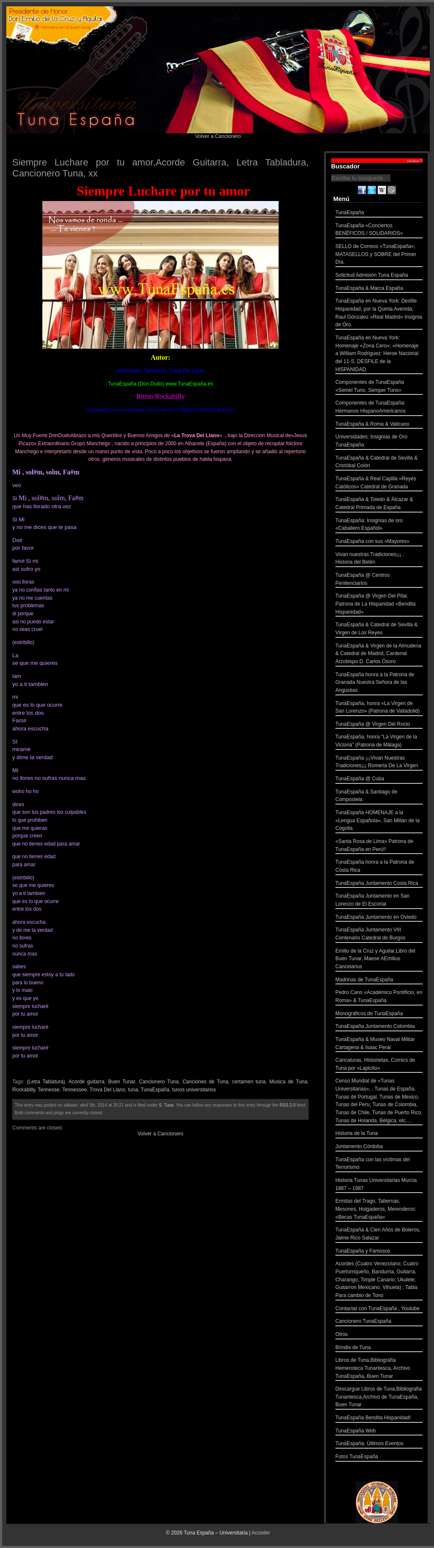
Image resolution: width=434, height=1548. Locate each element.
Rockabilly (23, 1090)
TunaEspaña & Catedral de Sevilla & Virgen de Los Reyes (379, 629)
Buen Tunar (121, 1082)
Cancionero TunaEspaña (379, 1322)
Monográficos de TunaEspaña (379, 1015)
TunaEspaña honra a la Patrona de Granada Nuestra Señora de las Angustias (379, 683)
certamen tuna (248, 1082)
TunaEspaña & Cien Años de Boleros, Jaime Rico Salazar (379, 1234)
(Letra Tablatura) (46, 1082)
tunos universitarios (194, 1090)
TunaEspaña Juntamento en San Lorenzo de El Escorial (379, 901)
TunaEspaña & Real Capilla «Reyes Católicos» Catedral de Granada (379, 483)
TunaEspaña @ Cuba (379, 780)
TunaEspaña (155, 1090)
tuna (133, 1090)
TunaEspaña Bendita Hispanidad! (379, 1419)
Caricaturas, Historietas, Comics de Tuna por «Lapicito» (379, 1065)
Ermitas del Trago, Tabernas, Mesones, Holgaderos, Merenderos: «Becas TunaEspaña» (379, 1210)
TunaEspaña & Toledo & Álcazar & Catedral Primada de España (379, 504)
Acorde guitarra (86, 1082)
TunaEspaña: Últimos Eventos (379, 1445)
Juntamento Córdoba (379, 1147)
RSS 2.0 (287, 1105)
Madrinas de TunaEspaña (379, 981)
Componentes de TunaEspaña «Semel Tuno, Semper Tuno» (379, 387)
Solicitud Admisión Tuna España (379, 276)
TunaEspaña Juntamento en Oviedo (379, 918)
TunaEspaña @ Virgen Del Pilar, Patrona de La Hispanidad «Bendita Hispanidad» (379, 605)
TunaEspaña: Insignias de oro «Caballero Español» (379, 525)
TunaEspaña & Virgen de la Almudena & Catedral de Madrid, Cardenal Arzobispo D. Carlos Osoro (379, 655)
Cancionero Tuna (159, 1082)
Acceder (261, 1533)
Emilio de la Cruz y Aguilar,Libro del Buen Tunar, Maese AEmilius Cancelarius (379, 960)
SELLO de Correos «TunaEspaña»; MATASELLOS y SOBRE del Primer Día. (379, 255)
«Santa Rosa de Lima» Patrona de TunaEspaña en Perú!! (379, 846)
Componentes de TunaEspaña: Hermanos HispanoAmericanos (379, 408)
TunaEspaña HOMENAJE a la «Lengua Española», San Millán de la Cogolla (379, 821)
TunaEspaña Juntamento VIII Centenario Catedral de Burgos (379, 934)
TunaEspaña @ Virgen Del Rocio (379, 725)
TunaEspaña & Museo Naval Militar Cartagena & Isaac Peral (379, 1044)
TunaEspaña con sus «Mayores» (379, 542)
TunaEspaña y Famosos (379, 1252)
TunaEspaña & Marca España (379, 289)
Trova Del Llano (107, 1090)
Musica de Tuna (288, 1082)
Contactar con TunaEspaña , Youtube (379, 1310)
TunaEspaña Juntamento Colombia (379, 1027)
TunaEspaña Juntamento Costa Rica (379, 884)
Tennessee (74, 1090)
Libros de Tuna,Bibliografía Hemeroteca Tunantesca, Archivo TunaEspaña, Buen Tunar (379, 1369)
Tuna (168, 1105)
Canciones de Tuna (205, 1082)
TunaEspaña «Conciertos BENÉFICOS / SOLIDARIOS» (379, 230)
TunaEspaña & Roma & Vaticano (379, 425)
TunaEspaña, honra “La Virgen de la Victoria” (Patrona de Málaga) (379, 741)
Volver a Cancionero (218, 136)
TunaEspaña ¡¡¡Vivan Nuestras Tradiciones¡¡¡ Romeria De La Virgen (379, 763)
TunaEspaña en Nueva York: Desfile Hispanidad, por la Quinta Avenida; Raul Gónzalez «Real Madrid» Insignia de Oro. (379, 314)
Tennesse (48, 1090)
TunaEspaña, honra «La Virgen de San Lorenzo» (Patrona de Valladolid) (379, 708)
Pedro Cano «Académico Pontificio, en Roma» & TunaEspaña (379, 997)
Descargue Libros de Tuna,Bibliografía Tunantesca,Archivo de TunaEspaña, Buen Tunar (379, 1398)
